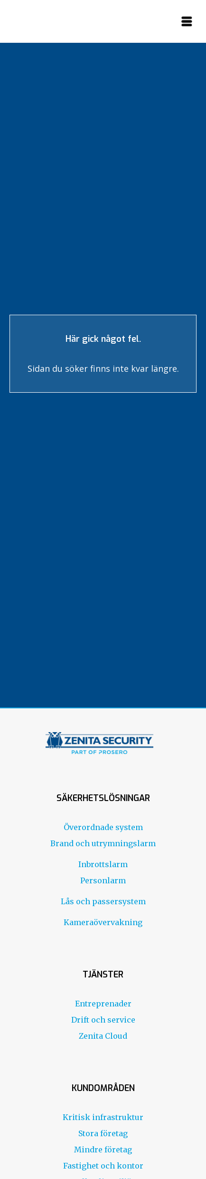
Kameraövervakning (103, 922)
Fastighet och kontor (103, 1165)
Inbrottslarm (103, 864)
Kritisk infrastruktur (103, 1117)
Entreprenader (103, 1003)
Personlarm (103, 880)
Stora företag (103, 1133)
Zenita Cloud (103, 1036)
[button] (187, 21)
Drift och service (103, 1019)
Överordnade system (103, 827)
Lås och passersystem (103, 901)
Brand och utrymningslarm (103, 843)
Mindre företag (103, 1149)
